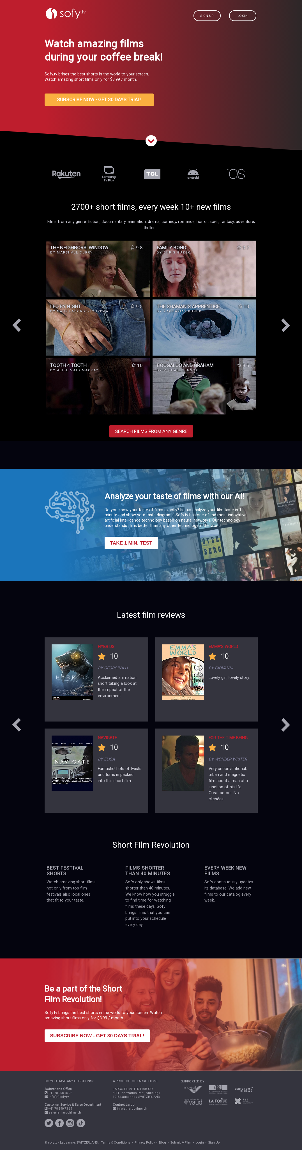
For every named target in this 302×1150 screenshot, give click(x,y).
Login (199, 1142)
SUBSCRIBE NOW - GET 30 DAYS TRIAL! (99, 100)
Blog (162, 1142)
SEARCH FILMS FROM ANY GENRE (151, 431)
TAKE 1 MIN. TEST (131, 543)
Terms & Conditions (115, 1142)
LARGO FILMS (147, 1081)
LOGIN (243, 16)
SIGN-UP (207, 16)
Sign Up (214, 1142)
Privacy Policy (145, 1142)
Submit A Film (180, 1142)
